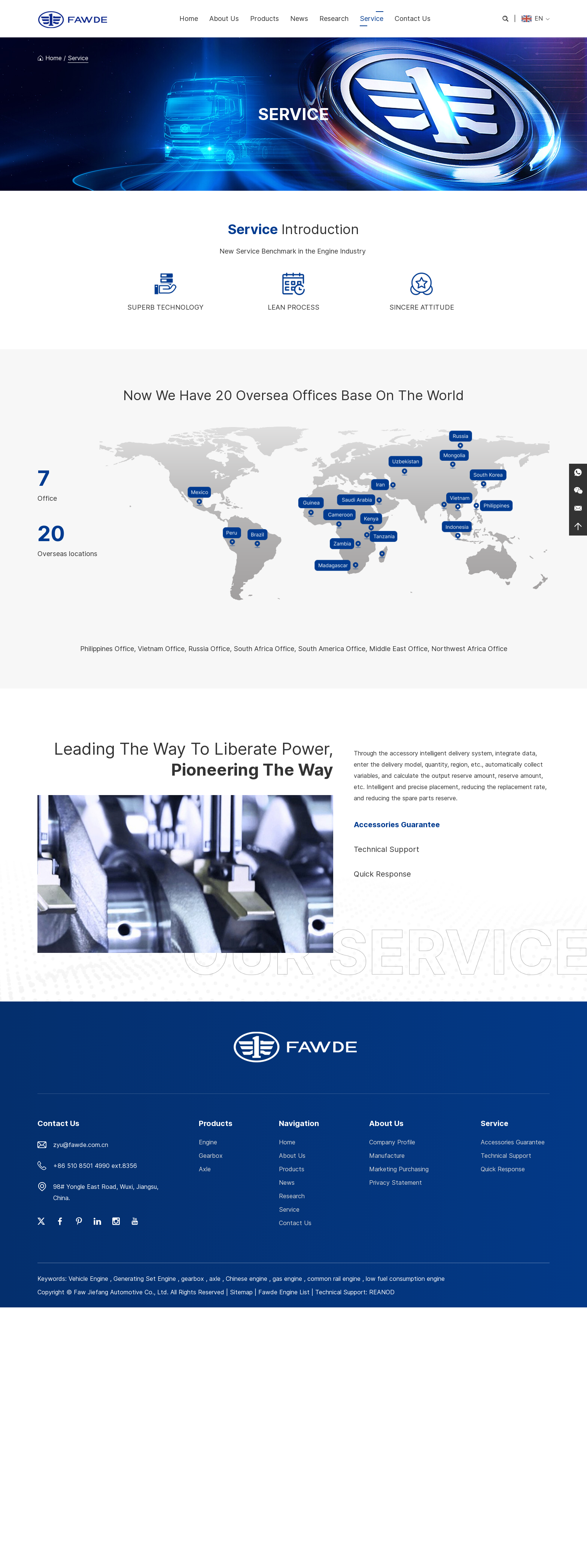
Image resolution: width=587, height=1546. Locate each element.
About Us (224, 18)
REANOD (382, 1292)
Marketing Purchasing (399, 1169)
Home (188, 18)
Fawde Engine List (284, 1292)
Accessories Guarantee (513, 1142)
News (299, 18)
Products (264, 18)
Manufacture (387, 1155)
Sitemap (241, 1292)
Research (334, 18)
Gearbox (211, 1155)
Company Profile (392, 1142)
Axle (205, 1169)
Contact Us (413, 18)
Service (371, 18)
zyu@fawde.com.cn (80, 1144)
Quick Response (503, 1169)
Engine (208, 1142)
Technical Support (506, 1155)
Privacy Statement (395, 1182)
